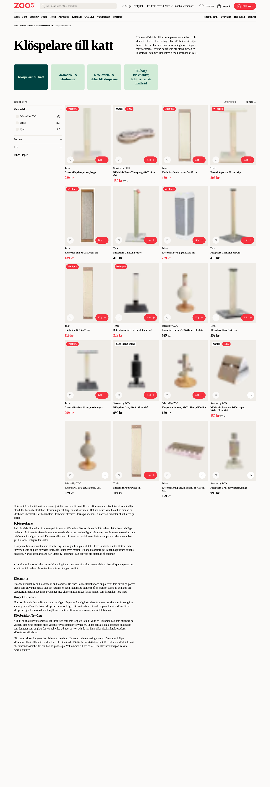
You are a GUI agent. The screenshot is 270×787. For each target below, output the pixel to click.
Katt (24, 17)
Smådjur (34, 17)
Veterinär (117, 17)
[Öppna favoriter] (206, 6)
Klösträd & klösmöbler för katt (39, 25)
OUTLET (89, 17)
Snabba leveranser (182, 6)
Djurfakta (226, 17)
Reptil (53, 17)
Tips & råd (239, 17)
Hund (17, 17)
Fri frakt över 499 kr (157, 6)
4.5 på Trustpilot (132, 6)
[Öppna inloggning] (224, 6)
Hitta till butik (211, 17)
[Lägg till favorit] (70, 159)
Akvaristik (64, 17)
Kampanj (77, 17)
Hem (16, 25)
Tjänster (252, 17)
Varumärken (103, 17)
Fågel (44, 17)
